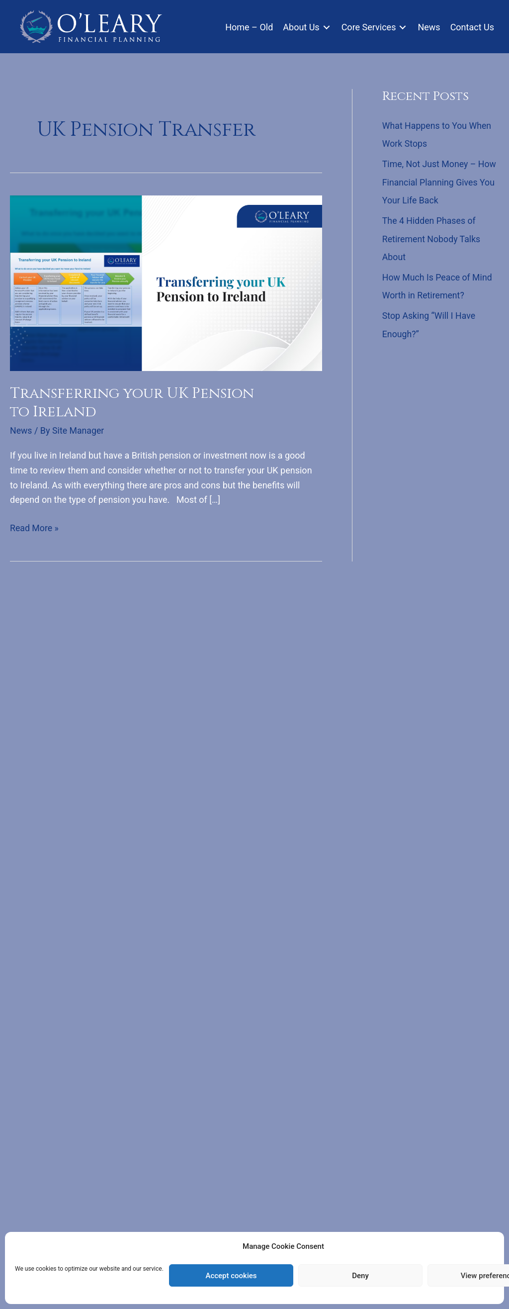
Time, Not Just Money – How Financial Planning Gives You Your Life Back (440, 181)
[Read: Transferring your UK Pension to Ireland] (166, 282)
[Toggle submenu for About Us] (327, 27)
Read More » (34, 527)
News (21, 430)
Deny (360, 1275)
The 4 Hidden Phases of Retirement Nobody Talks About (432, 237)
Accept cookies (230, 1275)
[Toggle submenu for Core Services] (403, 27)
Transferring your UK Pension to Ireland (133, 402)
